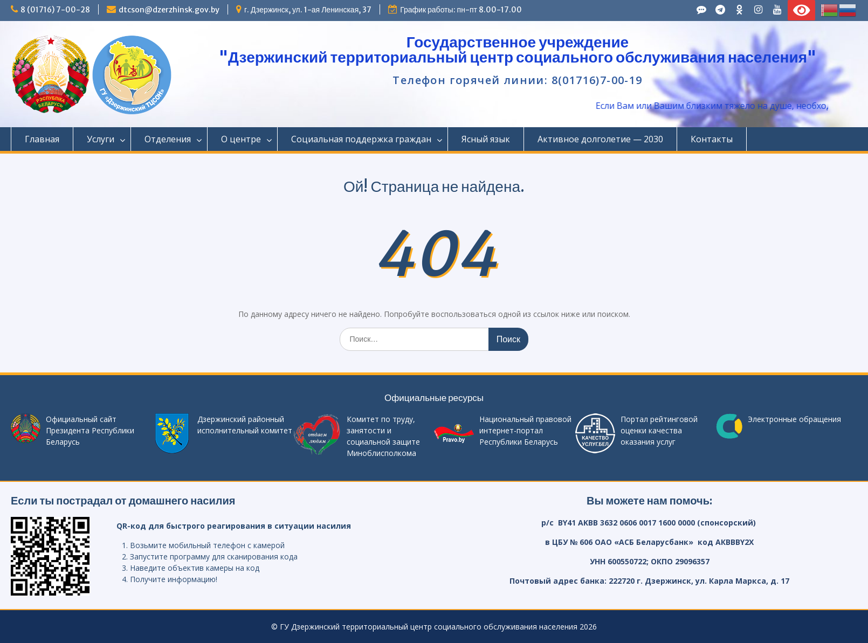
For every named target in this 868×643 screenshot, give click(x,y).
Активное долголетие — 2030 (600, 139)
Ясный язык (485, 139)
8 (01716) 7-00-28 (55, 10)
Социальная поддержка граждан (361, 139)
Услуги (100, 139)
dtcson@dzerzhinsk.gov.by (169, 10)
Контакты (712, 139)
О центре (241, 139)
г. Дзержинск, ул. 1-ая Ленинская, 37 (307, 10)
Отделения (167, 139)
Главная (42, 139)
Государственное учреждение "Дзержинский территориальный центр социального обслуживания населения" (517, 49)
